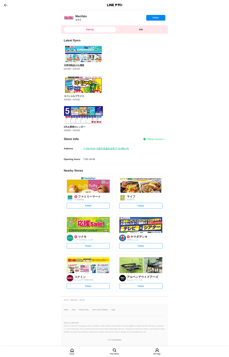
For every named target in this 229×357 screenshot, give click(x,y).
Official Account (155, 139)
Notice (66, 310)
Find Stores (114, 354)
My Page (157, 354)
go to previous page (6, 5)
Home (72, 354)
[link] (69, 18)
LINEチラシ (115, 5)
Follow (155, 18)
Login (113, 310)
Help (73, 310)
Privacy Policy (84, 310)
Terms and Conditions (100, 310)
